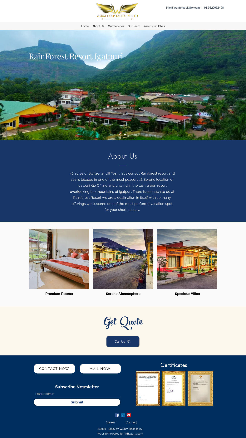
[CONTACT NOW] (54, 368)
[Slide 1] (120, 134)
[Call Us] (122, 341)
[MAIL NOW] (100, 368)
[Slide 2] (125, 134)
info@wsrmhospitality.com (183, 7)
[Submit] (77, 402)
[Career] (110, 422)
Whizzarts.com (133, 433)
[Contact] (131, 422)
